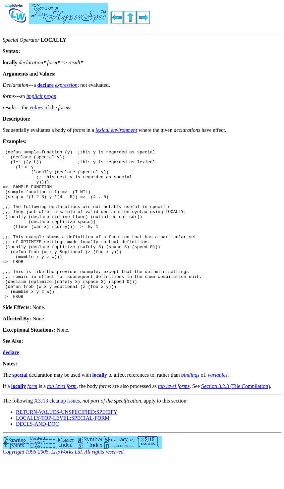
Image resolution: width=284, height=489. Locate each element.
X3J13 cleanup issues (57, 429)
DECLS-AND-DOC (37, 453)
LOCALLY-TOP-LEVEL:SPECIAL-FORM (63, 447)
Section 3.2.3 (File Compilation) (235, 415)
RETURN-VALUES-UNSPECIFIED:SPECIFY (66, 441)
